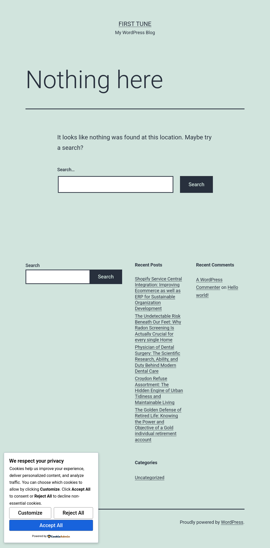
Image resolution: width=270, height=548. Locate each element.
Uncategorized (149, 477)
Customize (30, 513)
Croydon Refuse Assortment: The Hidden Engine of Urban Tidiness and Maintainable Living (159, 390)
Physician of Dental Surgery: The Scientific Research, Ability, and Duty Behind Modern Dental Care (157, 359)
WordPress (232, 522)
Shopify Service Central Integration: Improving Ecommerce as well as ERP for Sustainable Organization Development (158, 293)
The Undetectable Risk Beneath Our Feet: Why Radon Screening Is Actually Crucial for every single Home (158, 328)
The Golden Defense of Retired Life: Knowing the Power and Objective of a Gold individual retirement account (158, 424)
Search (32, 265)
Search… (66, 169)
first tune (135, 24)
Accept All (51, 525)
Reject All (73, 513)
